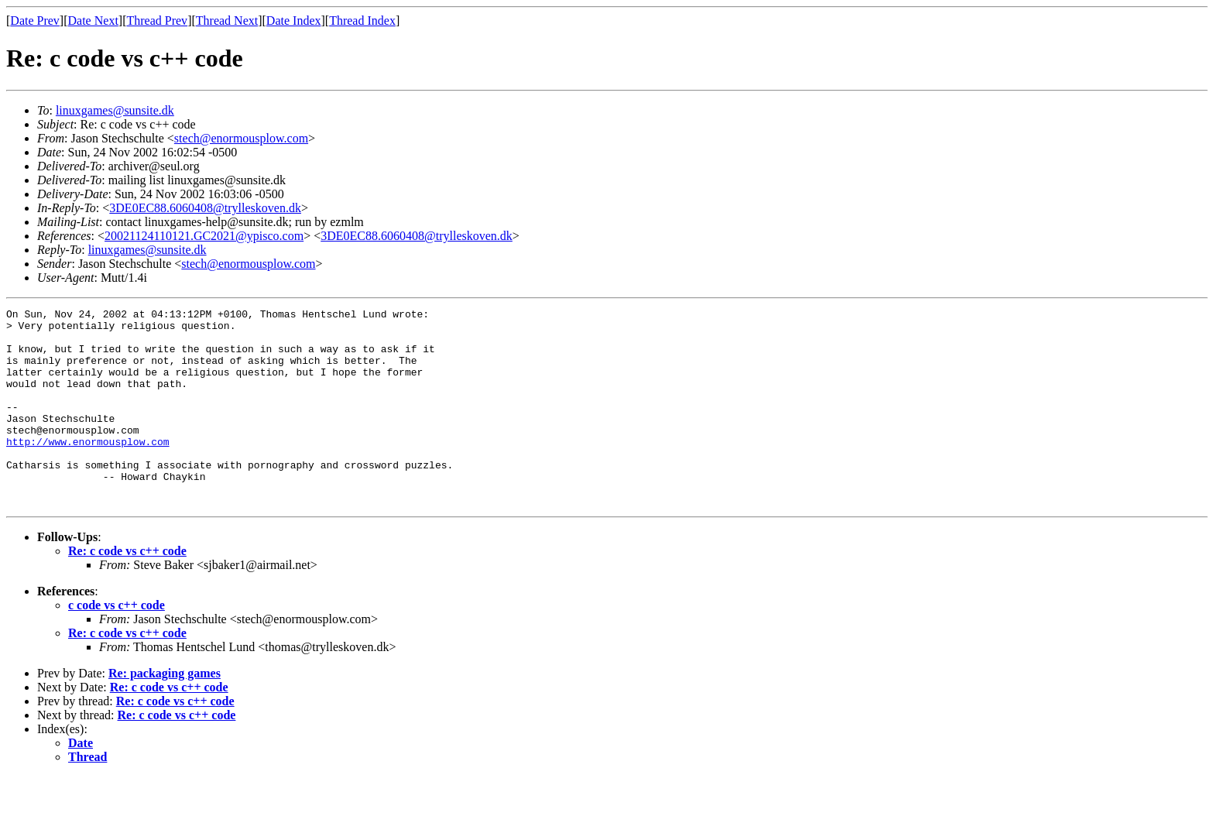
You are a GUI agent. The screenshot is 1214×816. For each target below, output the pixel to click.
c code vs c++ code (116, 644)
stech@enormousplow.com (241, 138)
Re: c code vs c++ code (127, 590)
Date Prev (35, 20)
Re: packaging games (164, 712)
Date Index (293, 20)
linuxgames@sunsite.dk (115, 110)
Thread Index (362, 20)
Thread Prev (156, 20)
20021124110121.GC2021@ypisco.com (204, 235)
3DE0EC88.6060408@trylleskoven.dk (205, 207)
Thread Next (227, 20)
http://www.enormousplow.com (88, 469)
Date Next (93, 20)
